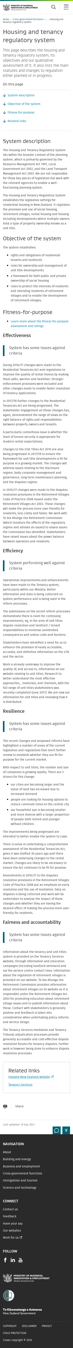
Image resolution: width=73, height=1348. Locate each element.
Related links (17, 121)
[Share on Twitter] (45, 1106)
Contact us (10, 1209)
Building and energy (17, 1159)
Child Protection (14, 1333)
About (7, 1152)
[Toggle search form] (53, 7)
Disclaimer (29, 1326)
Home (6, 19)
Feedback (9, 1216)
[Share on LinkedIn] (52, 1106)
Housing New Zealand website (30, 1077)
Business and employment (21, 1166)
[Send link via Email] (29, 1106)
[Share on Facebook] (37, 1106)
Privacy (47, 1326)
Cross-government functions (28, 19)
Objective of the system (24, 104)
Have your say (13, 1223)
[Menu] (66, 7)
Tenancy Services (20, 1084)
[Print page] (5, 1106)
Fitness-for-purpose (21, 112)
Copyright (10, 1326)
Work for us (10, 1237)
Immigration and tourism (20, 1180)
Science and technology (19, 1187)
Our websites (12, 1230)
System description (21, 95)
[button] (66, 1130)
